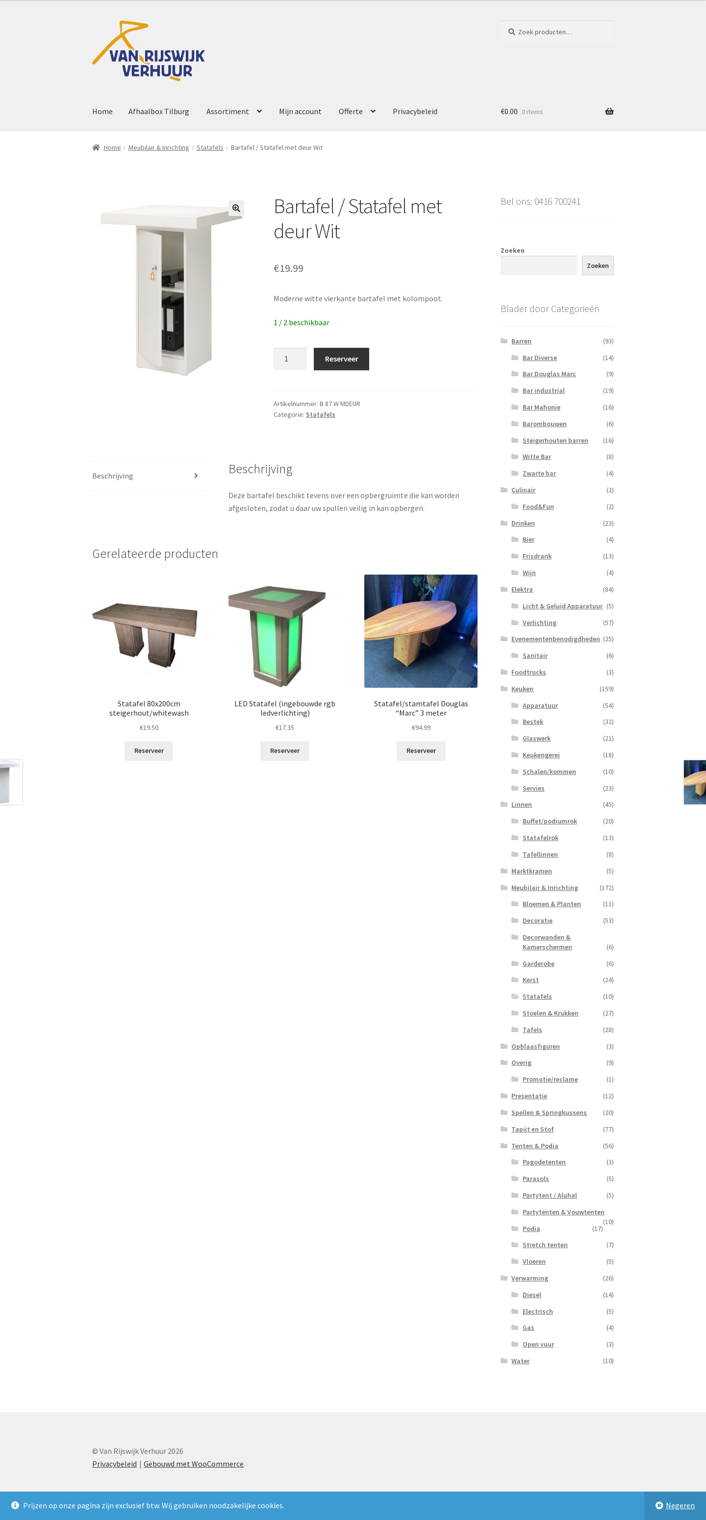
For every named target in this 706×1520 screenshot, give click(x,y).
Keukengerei (541, 754)
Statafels (210, 147)
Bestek (533, 721)
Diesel (532, 1294)
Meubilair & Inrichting (158, 147)
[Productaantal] (290, 359)
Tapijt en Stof (532, 1129)
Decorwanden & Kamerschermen (547, 942)
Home (102, 111)
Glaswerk (537, 738)
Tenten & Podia (534, 1145)
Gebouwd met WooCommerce (194, 1464)
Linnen (521, 804)
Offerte (351, 111)
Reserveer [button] (149, 750)
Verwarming (529, 1278)
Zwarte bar (539, 473)
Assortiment (227, 111)
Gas (528, 1327)
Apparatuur (540, 705)
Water (520, 1360)
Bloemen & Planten (552, 903)
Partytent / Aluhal (550, 1195)
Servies (534, 788)
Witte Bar (537, 456)
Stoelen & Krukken (551, 1013)
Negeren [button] (680, 1505)
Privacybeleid (415, 111)
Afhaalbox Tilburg (158, 111)
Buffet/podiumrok (550, 821)
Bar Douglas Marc (549, 373)
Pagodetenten (544, 1162)
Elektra (522, 589)
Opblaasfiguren (535, 1046)
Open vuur (538, 1344)
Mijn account (300, 111)
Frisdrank (537, 556)
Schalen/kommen (549, 771)
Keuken (522, 688)
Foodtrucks (528, 672)
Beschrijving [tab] (112, 476)
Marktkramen (531, 871)
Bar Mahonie (541, 407)
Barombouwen (545, 423)
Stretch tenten (545, 1244)
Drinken (523, 523)
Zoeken (513, 250)
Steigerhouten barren (555, 440)
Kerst (531, 979)
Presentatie (529, 1095)
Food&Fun (538, 506)
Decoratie (538, 920)
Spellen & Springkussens (549, 1112)
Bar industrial (544, 390)
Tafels (532, 1029)
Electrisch (538, 1311)
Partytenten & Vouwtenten (564, 1211)
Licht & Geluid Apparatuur (563, 606)
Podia (531, 1228)
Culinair (523, 489)
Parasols (536, 1178)
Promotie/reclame (550, 1079)
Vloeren (534, 1261)
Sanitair (535, 655)
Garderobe (539, 963)
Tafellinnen (540, 854)
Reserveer (341, 358)
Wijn (529, 572)
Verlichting (539, 622)
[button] (236, 208)
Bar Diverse (540, 357)
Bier (528, 539)
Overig (521, 1062)
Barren (521, 341)
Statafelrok (540, 837)
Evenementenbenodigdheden (555, 638)
